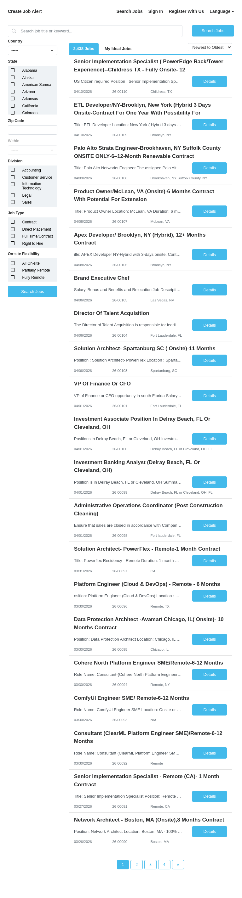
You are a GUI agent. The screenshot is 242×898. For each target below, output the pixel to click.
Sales (27, 202)
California (30, 106)
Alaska (28, 78)
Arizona (28, 92)
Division (15, 161)
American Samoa (36, 84)
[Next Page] (178, 864)
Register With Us (186, 11)
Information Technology (32, 186)
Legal (27, 195)
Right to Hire (32, 243)
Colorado (30, 113)
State (12, 61)
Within (14, 141)
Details (209, 81)
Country (15, 41)
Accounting (31, 170)
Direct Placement (36, 229)
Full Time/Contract (37, 236)
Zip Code (16, 121)
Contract (29, 222)
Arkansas (30, 99)
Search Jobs (129, 11)
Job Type (16, 213)
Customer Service (37, 177)
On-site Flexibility (23, 254)
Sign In (155, 11)
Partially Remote (36, 270)
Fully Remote (33, 277)
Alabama (29, 70)
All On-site (31, 263)
